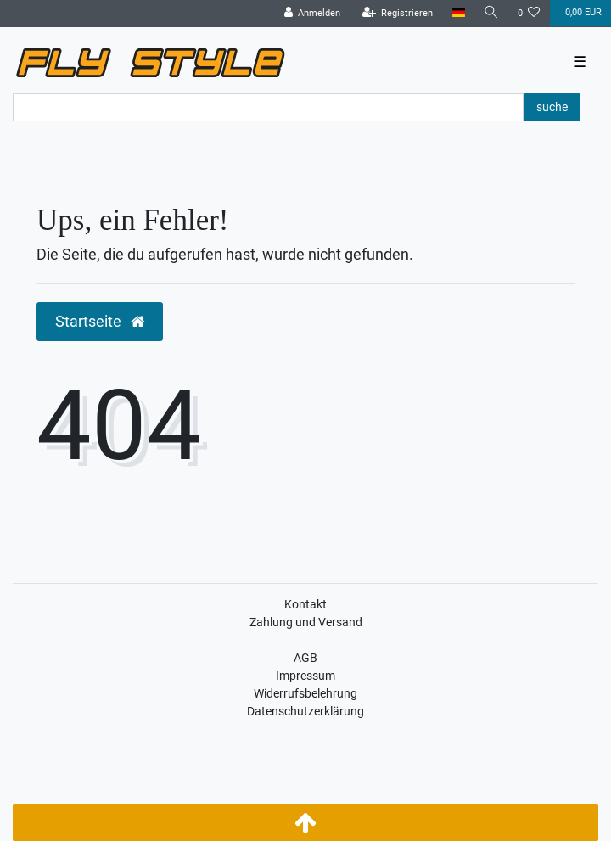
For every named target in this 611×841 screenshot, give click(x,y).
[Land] (458, 13)
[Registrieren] (398, 13)
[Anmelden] (312, 13)
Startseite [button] (99, 321)
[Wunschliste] (529, 13)
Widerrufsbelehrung (305, 693)
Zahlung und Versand (305, 622)
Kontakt (305, 604)
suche (552, 107)
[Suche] (491, 13)
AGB (305, 657)
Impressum (305, 675)
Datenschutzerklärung (305, 711)
